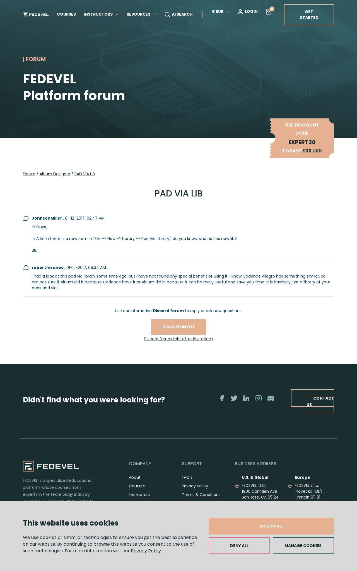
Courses (137, 486)
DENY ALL (239, 545)
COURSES (66, 14)
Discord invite (178, 327)
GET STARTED (309, 14)
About (135, 477)
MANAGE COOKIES (303, 545)
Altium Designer (55, 174)
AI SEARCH (178, 14)
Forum (29, 174)
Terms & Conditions (201, 494)
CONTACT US (320, 401)
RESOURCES (141, 14)
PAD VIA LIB (84, 174)
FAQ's (187, 477)
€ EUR (221, 11)
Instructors (139, 494)
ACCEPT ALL (271, 526)
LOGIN (247, 12)
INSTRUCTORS (101, 14)
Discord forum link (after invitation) (178, 339)
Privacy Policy (146, 551)
